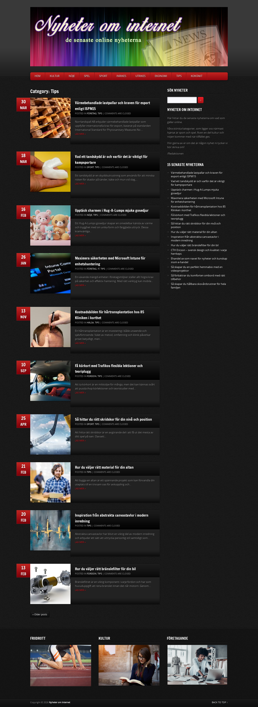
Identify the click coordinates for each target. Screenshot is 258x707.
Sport (103, 76)
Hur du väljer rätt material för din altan (104, 467)
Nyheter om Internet (59, 702)
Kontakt (196, 76)
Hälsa (90, 322)
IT (98, 269)
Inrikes (121, 76)
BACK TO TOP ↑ (220, 702)
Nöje (72, 76)
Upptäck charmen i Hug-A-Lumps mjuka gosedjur (112, 210)
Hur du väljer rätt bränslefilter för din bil (105, 568)
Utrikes (140, 76)
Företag (92, 113)
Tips (179, 76)
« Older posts (39, 614)
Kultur (54, 76)
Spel (87, 76)
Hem (38, 76)
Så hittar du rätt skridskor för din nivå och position (113, 419)
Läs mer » (80, 134)
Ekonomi (161, 76)
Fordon (91, 376)
